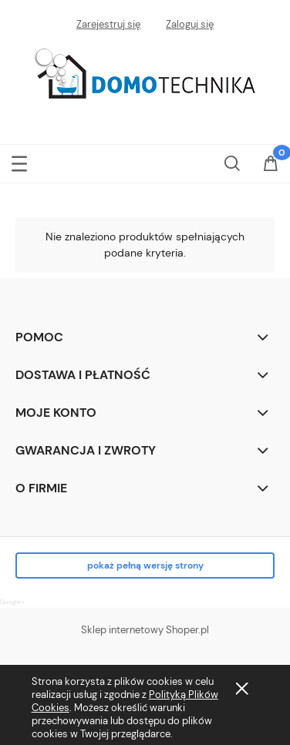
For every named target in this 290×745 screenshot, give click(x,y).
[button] (19, 160)
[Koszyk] (270, 165)
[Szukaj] (232, 160)
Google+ (12, 602)
